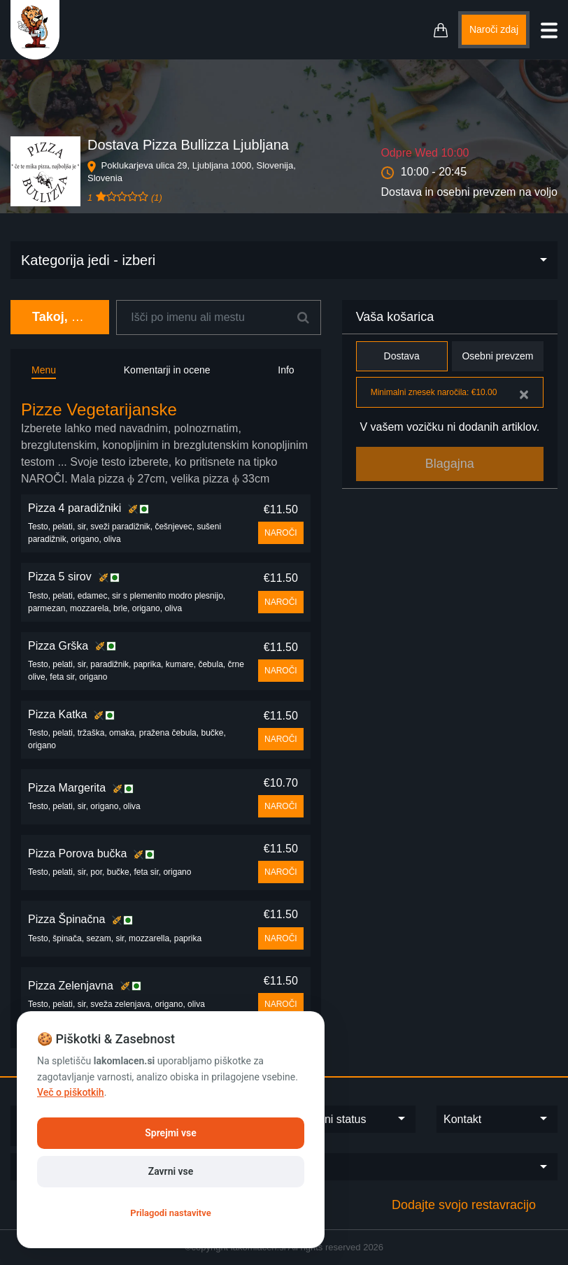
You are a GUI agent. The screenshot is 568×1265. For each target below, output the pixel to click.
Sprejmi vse (170, 1132)
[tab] (166, 443)
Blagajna (449, 464)
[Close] (524, 394)
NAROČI (280, 533)
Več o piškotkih (70, 1092)
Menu (43, 370)
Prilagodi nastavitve (170, 1213)
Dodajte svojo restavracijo (464, 1205)
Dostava (402, 356)
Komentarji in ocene (167, 370)
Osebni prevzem (498, 356)
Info (286, 370)
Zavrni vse (171, 1171)
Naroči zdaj (493, 29)
